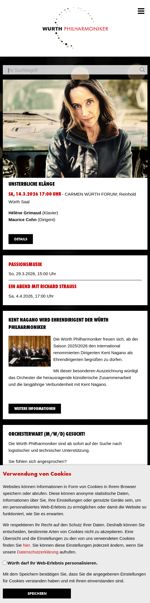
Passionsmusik (25, 264)
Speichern (37, 594)
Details (20, 239)
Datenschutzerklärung (37, 551)
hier (26, 545)
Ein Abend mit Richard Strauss (43, 286)
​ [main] (75, 313)
